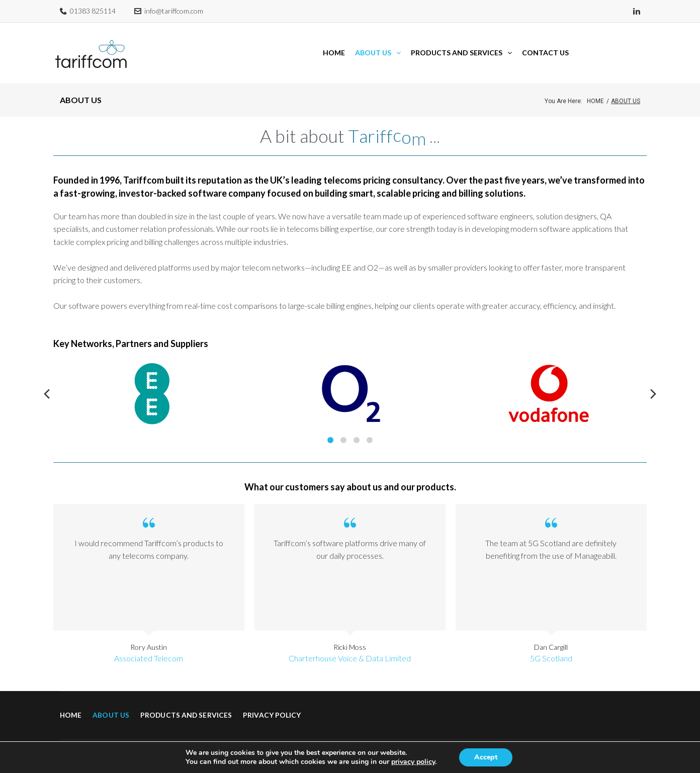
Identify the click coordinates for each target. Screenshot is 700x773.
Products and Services (186, 701)
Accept (485, 757)
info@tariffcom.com (173, 11)
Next (653, 381)
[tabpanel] (152, 380)
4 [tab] (370, 427)
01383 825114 (93, 11)
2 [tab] (343, 427)
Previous (47, 381)
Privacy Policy (272, 701)
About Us (111, 701)
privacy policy (413, 761)
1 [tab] (330, 427)
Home (595, 88)
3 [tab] (357, 427)
